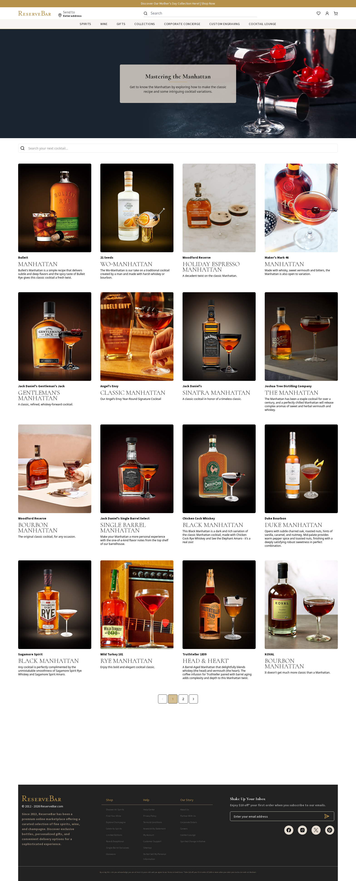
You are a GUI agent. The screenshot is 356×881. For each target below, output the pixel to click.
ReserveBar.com (52, 806)
